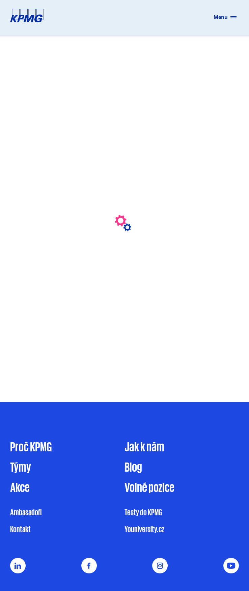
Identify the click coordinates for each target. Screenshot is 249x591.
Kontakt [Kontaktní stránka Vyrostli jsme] (20, 529)
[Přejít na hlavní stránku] (23, 17)
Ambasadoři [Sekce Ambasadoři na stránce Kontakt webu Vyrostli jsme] (26, 512)
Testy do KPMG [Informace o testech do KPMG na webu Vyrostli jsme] (143, 512)
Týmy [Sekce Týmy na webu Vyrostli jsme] (20, 466)
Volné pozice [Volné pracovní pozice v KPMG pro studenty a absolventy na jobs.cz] (149, 486)
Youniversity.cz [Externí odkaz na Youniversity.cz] (144, 529)
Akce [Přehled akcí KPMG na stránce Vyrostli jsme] (20, 486)
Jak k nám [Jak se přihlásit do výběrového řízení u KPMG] (144, 446)
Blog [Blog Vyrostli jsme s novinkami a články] (133, 466)
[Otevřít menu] (235, 16)
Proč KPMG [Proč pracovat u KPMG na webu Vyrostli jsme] (31, 446)
